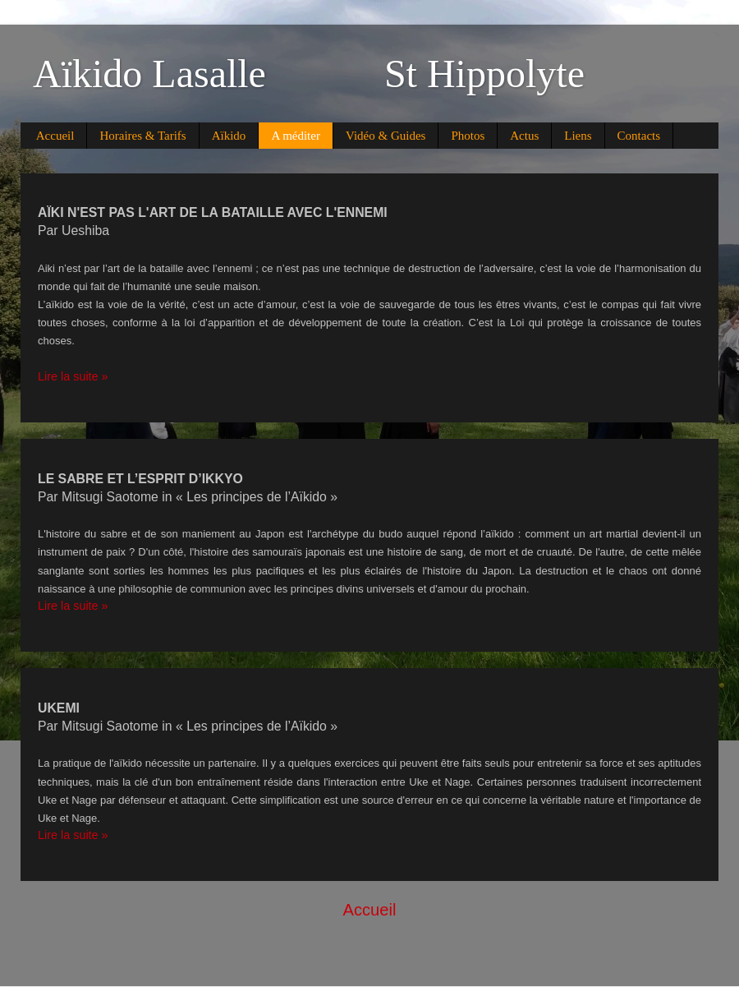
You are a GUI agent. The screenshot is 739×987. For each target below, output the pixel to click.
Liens (577, 135)
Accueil (55, 135)
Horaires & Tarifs (142, 135)
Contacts (639, 135)
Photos (467, 135)
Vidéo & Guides (385, 135)
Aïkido (229, 135)
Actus (524, 135)
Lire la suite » (73, 376)
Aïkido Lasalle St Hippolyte (309, 73)
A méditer (295, 135)
